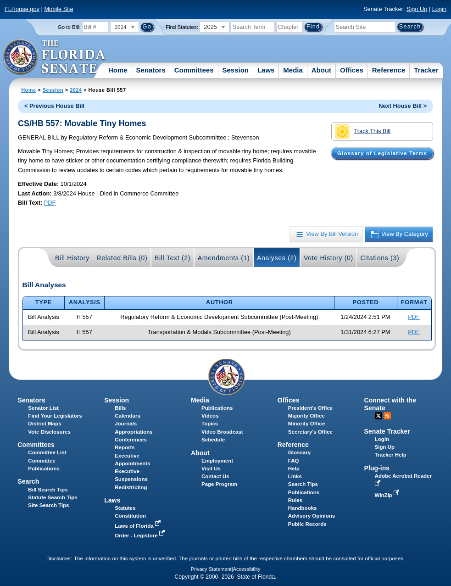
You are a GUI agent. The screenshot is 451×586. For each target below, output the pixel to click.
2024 (76, 90)
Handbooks (302, 508)
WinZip (388, 495)
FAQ (293, 460)
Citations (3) (379, 258)
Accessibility (247, 569)
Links (295, 476)
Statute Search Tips (52, 497)
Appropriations (134, 432)
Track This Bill (362, 131)
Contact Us (215, 476)
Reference (389, 70)
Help (294, 468)
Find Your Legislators (55, 416)
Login (439, 9)
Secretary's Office (310, 432)
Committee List (47, 452)
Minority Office (306, 423)
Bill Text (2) (172, 258)
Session (235, 70)
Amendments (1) (224, 258)
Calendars (127, 416)
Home (118, 70)
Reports (125, 447)
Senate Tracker (387, 431)
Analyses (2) (277, 258)
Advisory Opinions (311, 516)
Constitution (130, 516)
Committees (194, 70)
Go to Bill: (69, 27)
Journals (126, 423)
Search (28, 481)
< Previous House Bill (54, 105)
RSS (387, 415)
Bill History (72, 258)
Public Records (307, 524)
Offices (351, 70)
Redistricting (131, 487)
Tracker (426, 70)
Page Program (219, 484)
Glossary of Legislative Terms (382, 153)
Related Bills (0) (121, 258)
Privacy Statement (211, 569)
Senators (151, 70)
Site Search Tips (48, 505)
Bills (120, 408)
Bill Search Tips (47, 489)
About (321, 70)
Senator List (43, 408)
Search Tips (303, 484)
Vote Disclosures (49, 432)
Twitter (378, 415)
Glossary (299, 452)
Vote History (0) (328, 258)
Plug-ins (377, 468)
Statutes (125, 508)
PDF (50, 202)
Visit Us (211, 468)
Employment (217, 460)
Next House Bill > (403, 105)
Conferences (131, 439)
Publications (217, 408)
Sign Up (417, 9)
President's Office (310, 408)
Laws (266, 70)
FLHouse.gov (22, 9)
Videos (210, 416)
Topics (209, 423)
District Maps (44, 423)
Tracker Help (390, 455)
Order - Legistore (141, 535)
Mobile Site (58, 9)
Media (293, 70)
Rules (295, 500)
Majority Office (306, 416)
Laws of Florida (138, 526)
